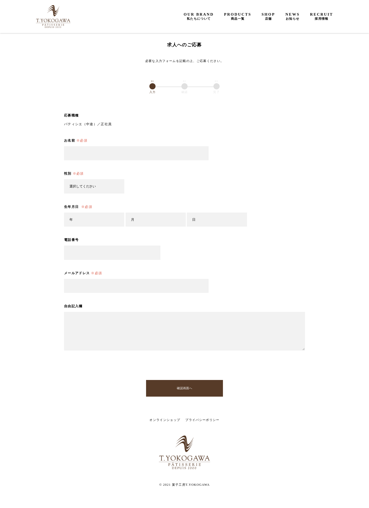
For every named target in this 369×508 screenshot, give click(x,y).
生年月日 (78, 207)
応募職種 (71, 115)
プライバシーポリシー (202, 420)
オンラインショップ (164, 420)
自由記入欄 (73, 306)
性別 (74, 174)
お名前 (75, 140)
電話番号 (71, 240)
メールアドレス (83, 273)
